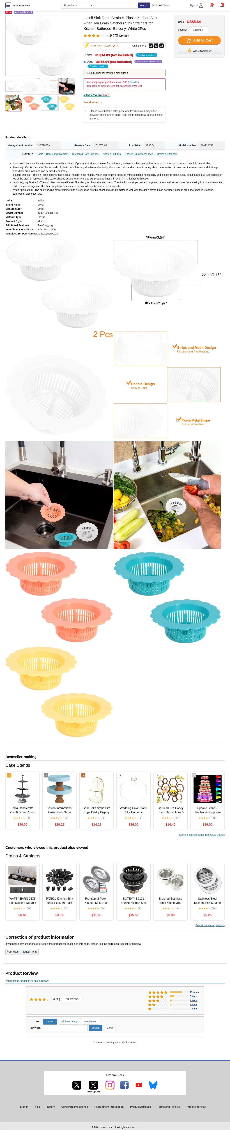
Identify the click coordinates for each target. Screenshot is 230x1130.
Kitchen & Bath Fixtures (85, 154)
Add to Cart (199, 40)
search (144, 5)
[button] (222, 5)
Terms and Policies (168, 1106)
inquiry (51, 1106)
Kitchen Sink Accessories (139, 154)
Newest (50, 1021)
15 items (194, 992)
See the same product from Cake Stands (202, 834)
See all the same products (210, 925)
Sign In (194, 5)
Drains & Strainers (167, 154)
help (37, 1106)
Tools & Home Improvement (52, 154)
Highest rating (69, 1021)
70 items (72, 999)
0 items (193, 1008)
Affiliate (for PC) (196, 1106)
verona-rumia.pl (21, 5)
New (122, 55)
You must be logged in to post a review (27, 980)
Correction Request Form (22, 951)
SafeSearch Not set (160, 5)
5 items (193, 996)
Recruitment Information (109, 1106)
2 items (193, 1000)
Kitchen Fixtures (112, 154)
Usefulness (90, 1021)
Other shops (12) (96, 94)
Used (124, 64)
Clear (110, 1027)
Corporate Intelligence (74, 1106)
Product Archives (140, 1106)
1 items (193, 1004)
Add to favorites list (199, 50)
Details (133, 82)
